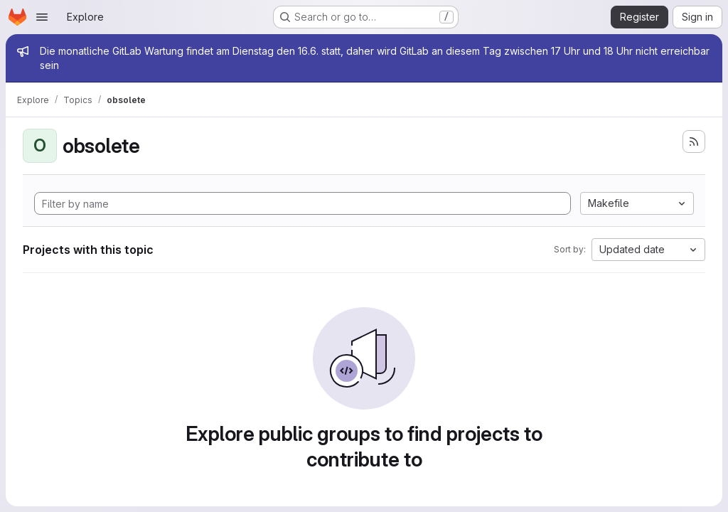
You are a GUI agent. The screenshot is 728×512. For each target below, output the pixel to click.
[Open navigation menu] (42, 17)
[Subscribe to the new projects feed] (693, 141)
